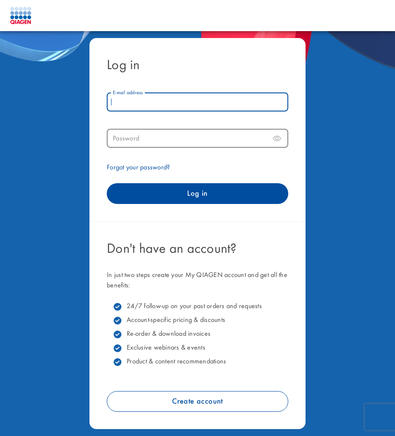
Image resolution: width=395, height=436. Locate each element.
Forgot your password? (138, 167)
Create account (197, 401)
